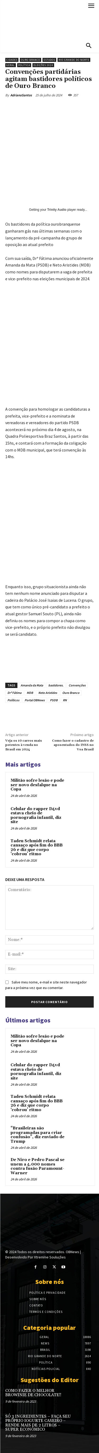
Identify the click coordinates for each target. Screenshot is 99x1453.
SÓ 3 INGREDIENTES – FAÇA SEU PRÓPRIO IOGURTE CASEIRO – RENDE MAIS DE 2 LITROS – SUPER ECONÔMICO (38, 1423)
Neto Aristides (47, 693)
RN (65, 700)
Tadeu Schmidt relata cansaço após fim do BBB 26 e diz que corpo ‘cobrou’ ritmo (37, 848)
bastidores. (55, 685)
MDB (30, 693)
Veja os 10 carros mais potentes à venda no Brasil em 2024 (23, 745)
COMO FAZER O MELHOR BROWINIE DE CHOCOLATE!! (33, 1393)
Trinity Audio (57, 210)
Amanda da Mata (32, 685)
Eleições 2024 (43, 65)
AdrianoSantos (21, 95)
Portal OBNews (35, 700)
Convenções (77, 685)
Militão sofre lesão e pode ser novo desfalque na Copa (37, 785)
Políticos (13, 700)
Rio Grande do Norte (74, 60)
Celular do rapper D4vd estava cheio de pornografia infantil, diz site (36, 815)
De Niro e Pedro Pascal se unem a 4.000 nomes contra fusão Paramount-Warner (37, 1166)
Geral (10, 65)
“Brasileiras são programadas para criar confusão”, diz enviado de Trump (37, 1135)
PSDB (54, 700)
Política (24, 65)
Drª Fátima (14, 693)
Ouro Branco (30, 60)
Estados (49, 60)
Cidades (11, 60)
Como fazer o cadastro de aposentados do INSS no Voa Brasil (73, 745)
